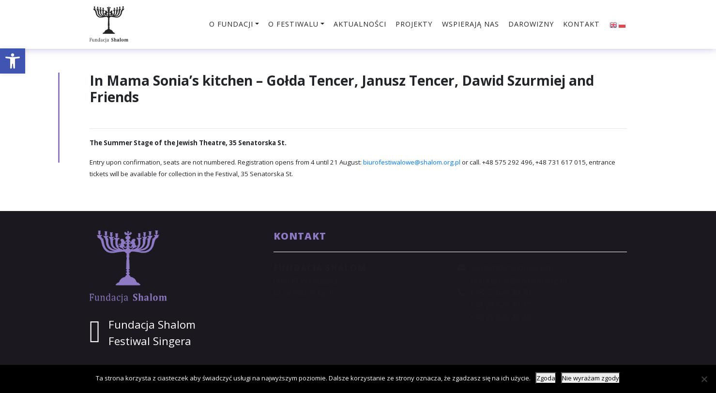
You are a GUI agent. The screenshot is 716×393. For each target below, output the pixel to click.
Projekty (414, 24)
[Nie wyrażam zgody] (704, 379)
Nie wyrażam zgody (590, 378)
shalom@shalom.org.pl (511, 267)
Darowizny (531, 24)
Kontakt (581, 24)
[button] (12, 61)
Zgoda (545, 378)
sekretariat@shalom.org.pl (518, 280)
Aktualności (360, 24)
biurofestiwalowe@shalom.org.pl (411, 162)
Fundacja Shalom (152, 324)
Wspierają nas (470, 24)
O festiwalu (293, 24)
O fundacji (231, 24)
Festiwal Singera (149, 340)
